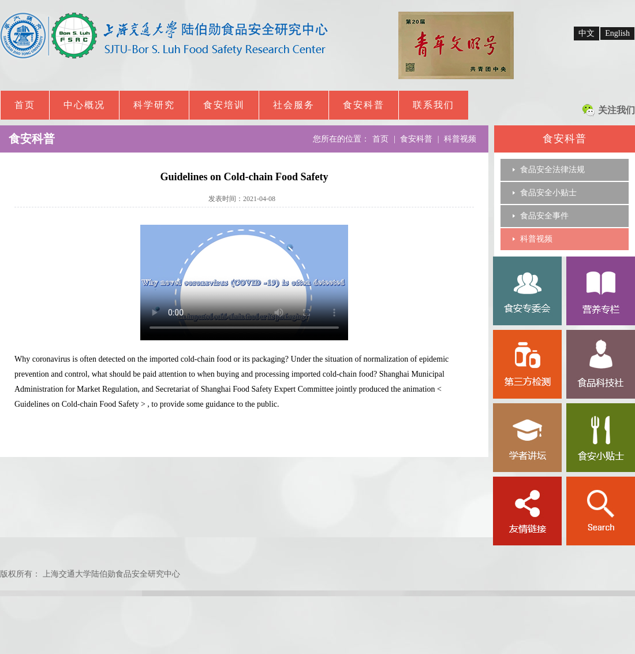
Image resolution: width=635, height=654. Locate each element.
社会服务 (294, 105)
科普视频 (536, 239)
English (617, 33)
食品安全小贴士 (548, 192)
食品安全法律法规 (552, 169)
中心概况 (84, 105)
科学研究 (154, 105)
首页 (24, 105)
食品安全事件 (544, 215)
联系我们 (433, 105)
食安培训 (224, 105)
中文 (586, 33)
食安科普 (363, 105)
